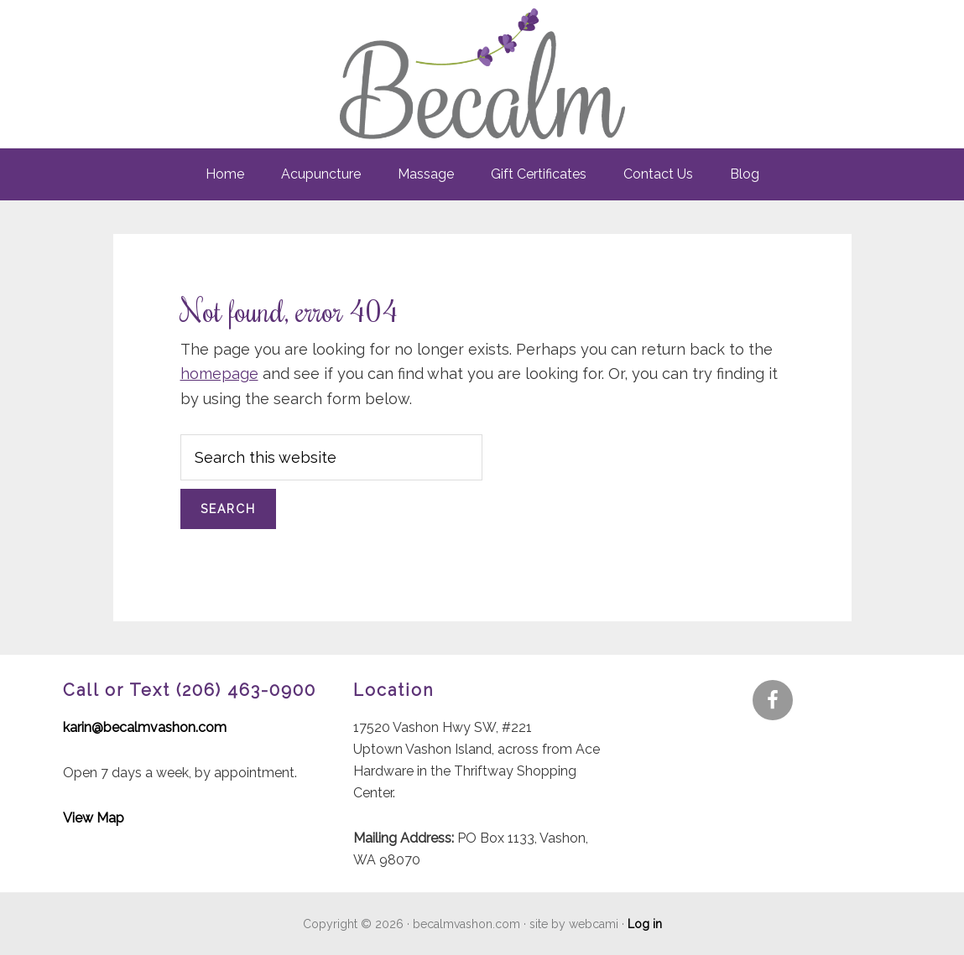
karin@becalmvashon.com (145, 727)
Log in (645, 924)
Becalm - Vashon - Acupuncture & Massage (482, 73)
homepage (219, 373)
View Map (93, 818)
